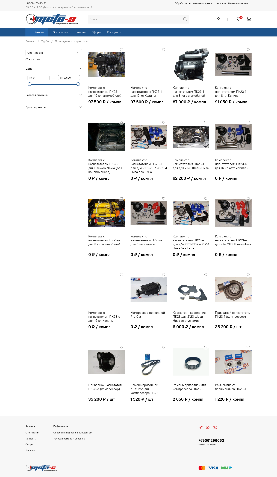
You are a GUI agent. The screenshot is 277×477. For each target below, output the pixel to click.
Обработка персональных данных (194, 3)
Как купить (114, 32)
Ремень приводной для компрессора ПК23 (189, 387)
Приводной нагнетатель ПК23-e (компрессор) (105, 387)
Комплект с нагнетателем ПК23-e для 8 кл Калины (146, 240)
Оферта (96, 32)
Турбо (45, 41)
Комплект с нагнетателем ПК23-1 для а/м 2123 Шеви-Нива (191, 164)
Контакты (80, 32)
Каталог (36, 32)
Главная (30, 41)
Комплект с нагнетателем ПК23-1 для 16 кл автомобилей (105, 92)
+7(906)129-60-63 (35, 3)
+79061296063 (211, 440)
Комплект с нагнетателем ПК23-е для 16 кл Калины (104, 317)
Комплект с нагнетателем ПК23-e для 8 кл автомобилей (104, 240)
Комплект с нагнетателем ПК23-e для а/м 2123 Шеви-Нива (233, 240)
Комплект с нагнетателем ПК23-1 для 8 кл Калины (230, 92)
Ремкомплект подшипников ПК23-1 (230, 387)
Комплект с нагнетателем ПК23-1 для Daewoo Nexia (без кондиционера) (105, 166)
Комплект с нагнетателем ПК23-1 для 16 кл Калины (146, 92)
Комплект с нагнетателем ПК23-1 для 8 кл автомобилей (189, 92)
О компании (60, 32)
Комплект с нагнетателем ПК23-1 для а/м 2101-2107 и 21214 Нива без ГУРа (149, 166)
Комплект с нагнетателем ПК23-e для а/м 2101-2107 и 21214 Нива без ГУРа (191, 242)
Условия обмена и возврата (232, 3)
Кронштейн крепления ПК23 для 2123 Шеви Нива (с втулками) (189, 317)
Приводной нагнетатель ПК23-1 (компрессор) (232, 315)
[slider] (29, 84)
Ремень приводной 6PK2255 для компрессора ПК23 (144, 389)
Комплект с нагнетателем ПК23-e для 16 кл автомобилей (231, 164)
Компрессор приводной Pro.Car (148, 315)
